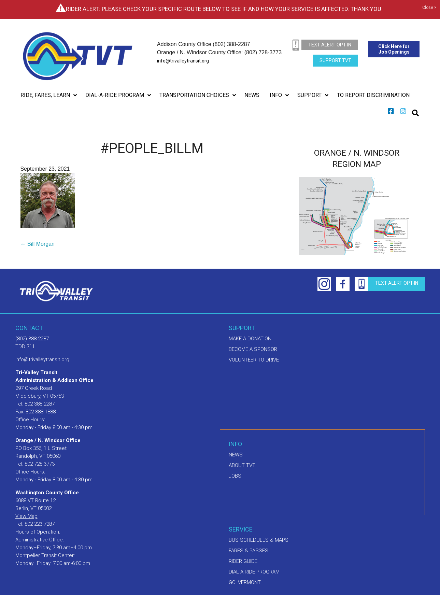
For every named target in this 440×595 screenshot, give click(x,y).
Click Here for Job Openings (394, 49)
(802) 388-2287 (32, 339)
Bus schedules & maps (258, 540)
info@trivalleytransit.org (183, 60)
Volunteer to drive (254, 360)
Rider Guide (243, 561)
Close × (429, 8)
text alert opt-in (329, 44)
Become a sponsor (253, 349)
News (236, 455)
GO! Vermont (245, 582)
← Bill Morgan (37, 244)
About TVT (242, 465)
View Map (26, 516)
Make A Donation (250, 339)
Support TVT (335, 60)
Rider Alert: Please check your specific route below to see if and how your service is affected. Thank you (223, 8)
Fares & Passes (248, 551)
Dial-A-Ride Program (254, 572)
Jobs (235, 476)
